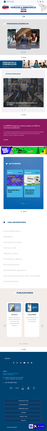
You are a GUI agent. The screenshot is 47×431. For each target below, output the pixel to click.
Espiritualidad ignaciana (15, 270)
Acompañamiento (12, 231)
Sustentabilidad (11, 281)
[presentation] (5, 326)
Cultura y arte (10, 247)
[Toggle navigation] (42, 1)
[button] (22, 109)
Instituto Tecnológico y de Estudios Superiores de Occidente (10, 374)
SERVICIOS (31, 420)
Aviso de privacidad (12, 427)
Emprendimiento (11, 264)
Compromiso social (13, 242)
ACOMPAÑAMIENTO (30, 404)
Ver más (6, 139)
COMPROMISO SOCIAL (30, 408)
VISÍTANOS (31, 412)
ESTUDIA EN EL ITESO (30, 400)
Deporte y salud (11, 253)
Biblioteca (8, 236)
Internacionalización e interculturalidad (22, 275)
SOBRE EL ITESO (31, 416)
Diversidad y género (13, 258)
